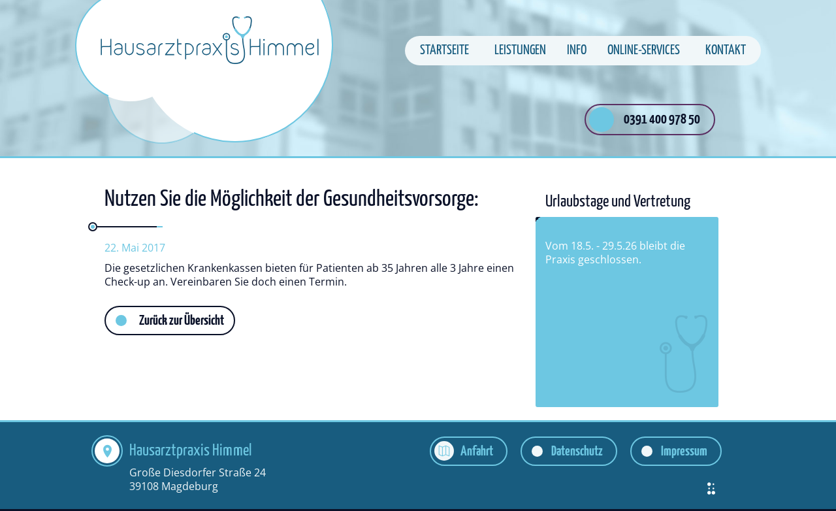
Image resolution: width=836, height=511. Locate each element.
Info (577, 50)
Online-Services (643, 50)
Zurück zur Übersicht (181, 320)
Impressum (684, 451)
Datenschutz (577, 451)
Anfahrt (476, 451)
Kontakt (725, 50)
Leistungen (520, 50)
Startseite (444, 50)
